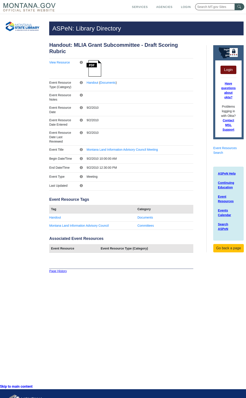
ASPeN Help (227, 173)
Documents (108, 82)
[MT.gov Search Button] (239, 6)
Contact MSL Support (228, 125)
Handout (92, 82)
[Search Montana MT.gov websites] (219, 6)
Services (140, 7)
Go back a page (228, 248)
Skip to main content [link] (16, 386)
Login (186, 7)
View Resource (59, 62)
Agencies (164, 7)
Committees (145, 225)
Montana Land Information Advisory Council (79, 225)
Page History (58, 271)
